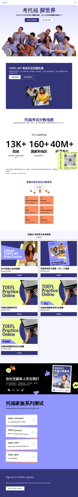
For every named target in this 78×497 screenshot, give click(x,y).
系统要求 (39, 237)
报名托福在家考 (46, 20)
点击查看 (38, 187)
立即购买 (19, 275)
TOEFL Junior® (15, 430)
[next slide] (74, 381)
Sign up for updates (15, 488)
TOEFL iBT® (13, 455)
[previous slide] (74, 376)
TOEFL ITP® (13, 442)
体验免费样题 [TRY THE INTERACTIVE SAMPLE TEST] (28, 77)
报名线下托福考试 (32, 20)
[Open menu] (75, 2)
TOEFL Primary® (16, 418)
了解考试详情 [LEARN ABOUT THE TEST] (15, 77)
